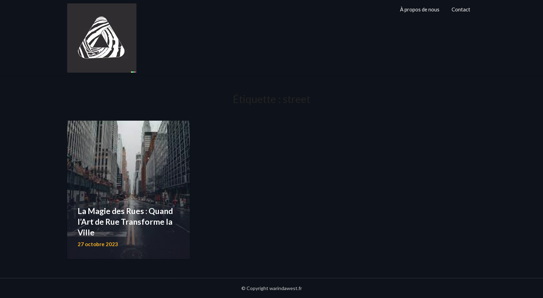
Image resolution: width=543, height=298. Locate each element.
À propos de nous (419, 9)
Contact (461, 9)
